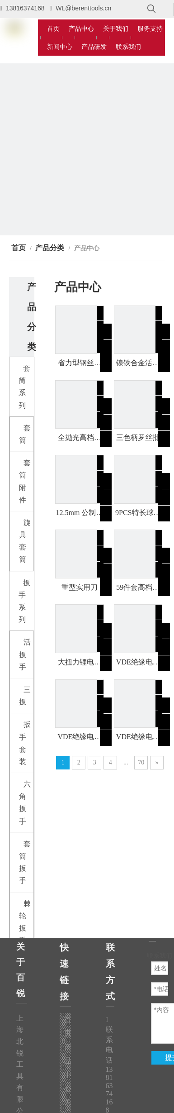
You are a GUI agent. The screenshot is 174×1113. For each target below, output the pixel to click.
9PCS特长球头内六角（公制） (137, 513)
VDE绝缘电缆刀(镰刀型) (138, 662)
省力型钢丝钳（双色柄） (79, 363)
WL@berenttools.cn (83, 8)
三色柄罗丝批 (138, 437)
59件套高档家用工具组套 (138, 587)
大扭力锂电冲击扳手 (79, 662)
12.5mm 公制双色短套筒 (79, 513)
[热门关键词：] (151, 9)
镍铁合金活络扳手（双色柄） (138, 363)
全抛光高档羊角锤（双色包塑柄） (79, 438)
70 (141, 762)
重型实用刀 (79, 587)
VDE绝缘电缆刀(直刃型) (138, 737)
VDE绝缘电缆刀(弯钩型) (79, 737)
